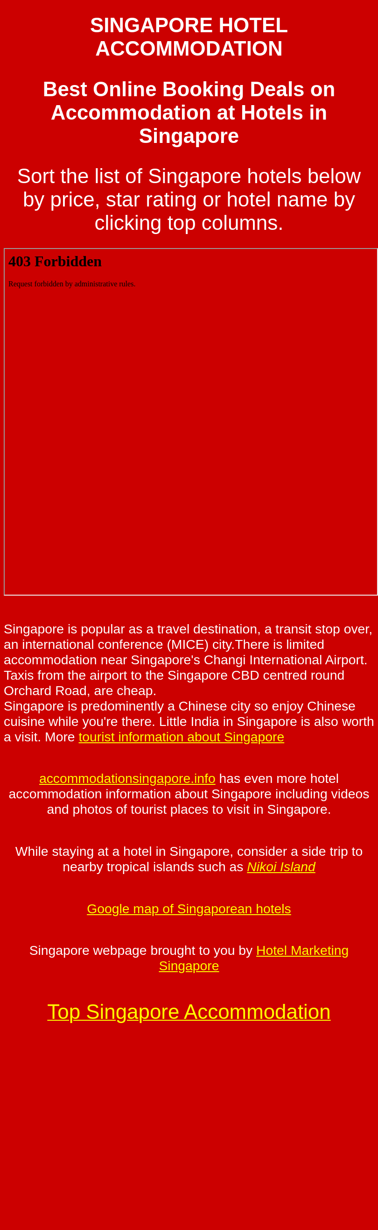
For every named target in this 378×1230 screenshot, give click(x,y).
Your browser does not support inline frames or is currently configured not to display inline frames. (191, 422)
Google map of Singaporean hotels (189, 908)
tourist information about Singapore (181, 736)
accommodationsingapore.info (127, 778)
